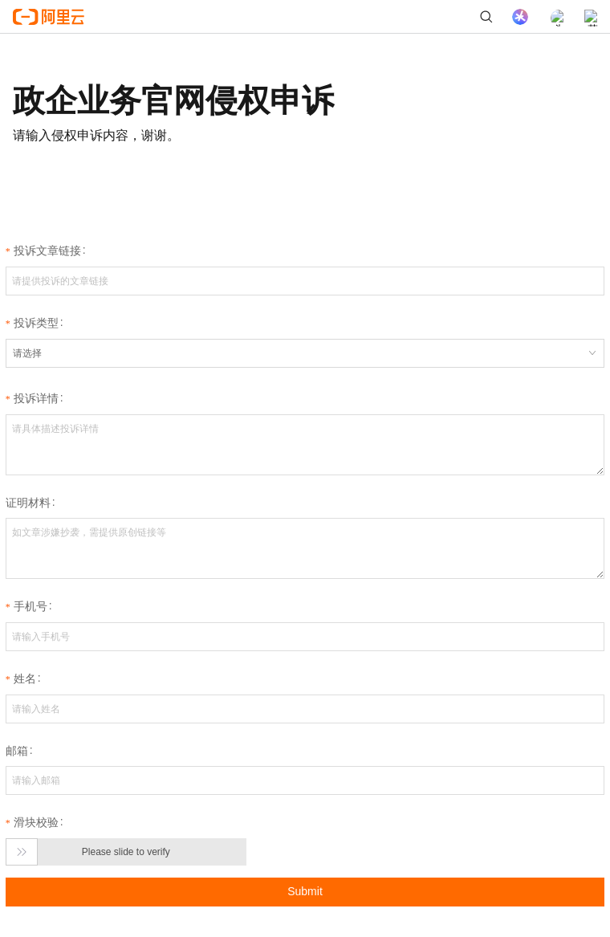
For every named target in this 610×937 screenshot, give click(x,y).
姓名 (25, 678)
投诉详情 (36, 398)
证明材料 (28, 502)
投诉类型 (36, 322)
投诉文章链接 (47, 250)
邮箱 (17, 750)
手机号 (30, 606)
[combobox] (305, 353)
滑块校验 (36, 822)
